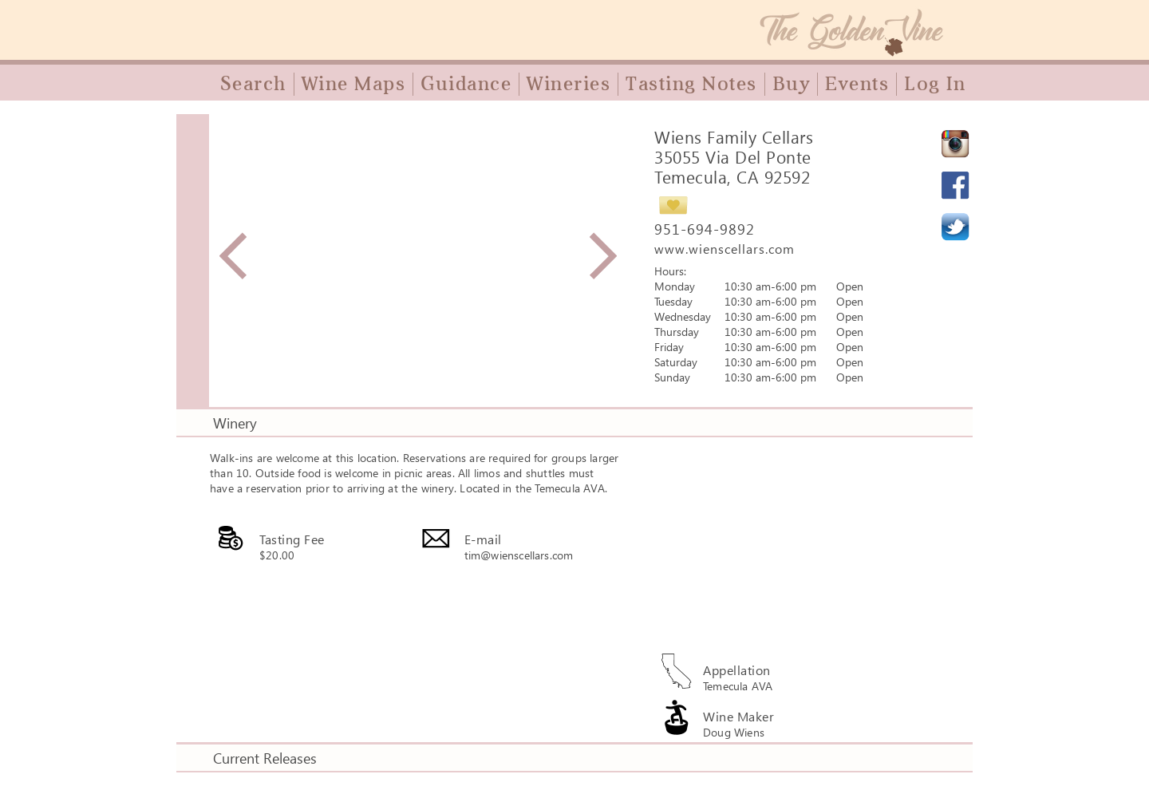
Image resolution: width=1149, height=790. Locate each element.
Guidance (466, 84)
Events (857, 84)
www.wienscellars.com (724, 248)
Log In (934, 84)
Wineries (568, 84)
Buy (791, 84)
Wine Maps (354, 84)
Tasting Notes (691, 84)
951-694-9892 (704, 229)
